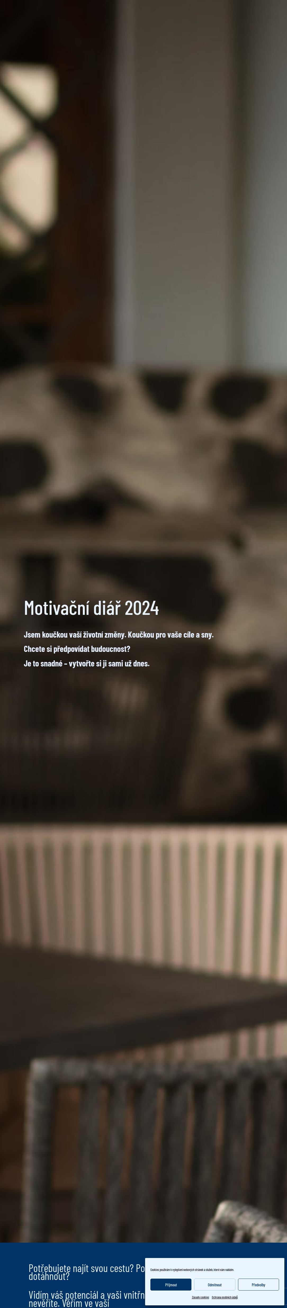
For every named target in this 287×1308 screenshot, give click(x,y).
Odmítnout (215, 1284)
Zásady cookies (200, 1297)
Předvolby (258, 1284)
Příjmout (171, 1284)
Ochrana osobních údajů (225, 1297)
